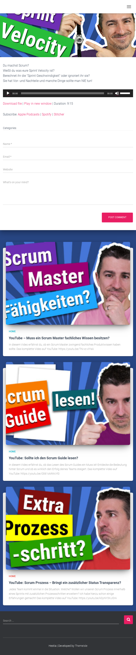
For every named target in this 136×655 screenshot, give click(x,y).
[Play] (8, 93)
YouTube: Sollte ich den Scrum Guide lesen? (43, 458)
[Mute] (117, 93)
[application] (68, 93)
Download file (12, 103)
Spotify (46, 114)
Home (12, 331)
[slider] (62, 93)
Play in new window (38, 103)
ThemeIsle (81, 645)
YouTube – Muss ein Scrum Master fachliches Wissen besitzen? (59, 338)
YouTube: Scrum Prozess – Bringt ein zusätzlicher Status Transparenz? (65, 583)
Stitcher (59, 114)
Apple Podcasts (28, 114)
